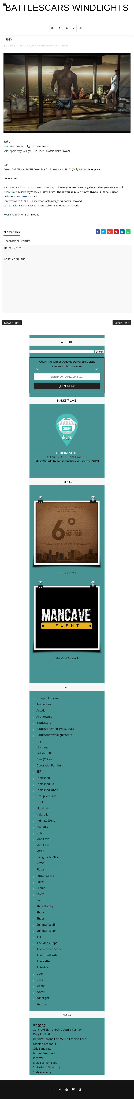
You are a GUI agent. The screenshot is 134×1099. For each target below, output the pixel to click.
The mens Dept (46, 943)
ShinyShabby (44, 906)
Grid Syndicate (42, 1048)
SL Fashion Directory (46, 1067)
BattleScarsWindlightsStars (54, 735)
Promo (40, 888)
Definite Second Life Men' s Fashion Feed (59, 1039)
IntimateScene (45, 820)
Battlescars (43, 723)
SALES (40, 900)
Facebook (73, 658)
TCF (39, 937)
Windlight (42, 998)
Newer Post (11, 323)
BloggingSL (40, 1025)
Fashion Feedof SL (45, 1044)
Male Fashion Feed (45, 1063)
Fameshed (43, 778)
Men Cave (42, 845)
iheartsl (38, 1058)
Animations (43, 704)
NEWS (40, 863)
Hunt (39, 802)
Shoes (40, 912)
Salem (40, 894)
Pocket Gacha (45, 876)
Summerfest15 (46, 924)
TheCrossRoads (46, 955)
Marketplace (93, 169)
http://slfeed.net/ (44, 1053)
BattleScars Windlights (67, 8)
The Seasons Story (48, 949)
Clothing (41, 45)
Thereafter (43, 961)
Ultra (39, 980)
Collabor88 (43, 753)
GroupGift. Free (46, 796)
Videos (40, 986)
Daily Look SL (42, 1034)
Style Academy (42, 1072)
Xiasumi (41, 1004)
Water (40, 992)
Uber (39, 974)
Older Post (122, 323)
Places (40, 869)
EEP (38, 771)
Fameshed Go (45, 784)
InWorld (46, 146)
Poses (40, 882)
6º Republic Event (47, 698)
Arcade (40, 710)
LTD (39, 833)
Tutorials (42, 967)
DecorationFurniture (58, 45)
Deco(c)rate (44, 759)
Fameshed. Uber (47, 790)
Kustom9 (42, 827)
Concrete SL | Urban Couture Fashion (58, 1030)
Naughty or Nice (47, 857)
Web (73, 573)
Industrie (42, 814)
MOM (40, 851)
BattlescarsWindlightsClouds (55, 729)
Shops (40, 918)
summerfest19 (46, 931)
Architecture (29, 45)
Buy (39, 741)
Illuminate (43, 808)
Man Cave (42, 839)
